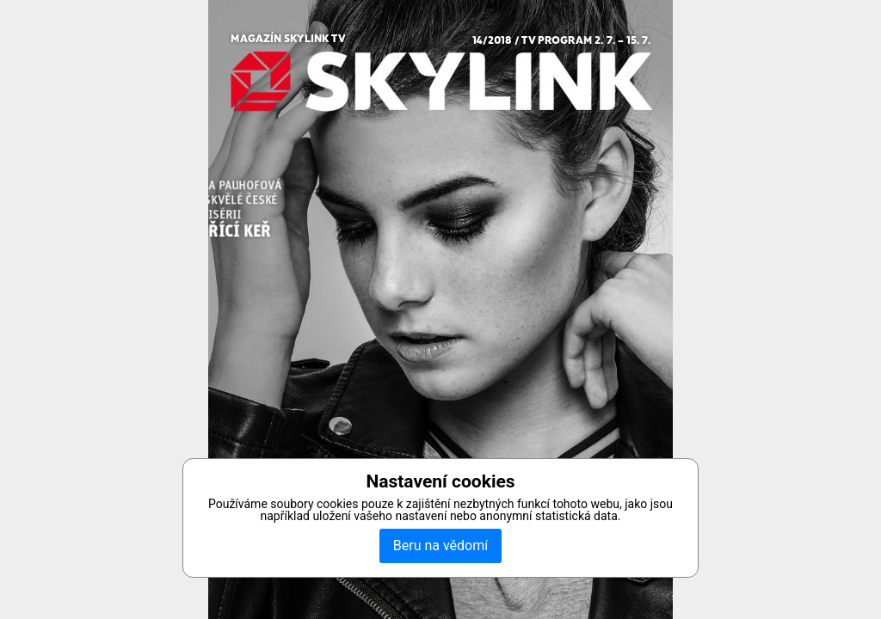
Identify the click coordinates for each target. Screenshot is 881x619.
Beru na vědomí (440, 545)
